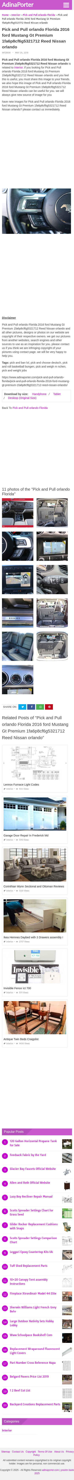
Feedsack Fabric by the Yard (28, 1155)
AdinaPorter (17, 4)
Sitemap (5, 1451)
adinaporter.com (50, 1470)
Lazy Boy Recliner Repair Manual (31, 1196)
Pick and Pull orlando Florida (30, 407)
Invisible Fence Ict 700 (17, 988)
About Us (59, 1451)
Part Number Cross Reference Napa (33, 1363)
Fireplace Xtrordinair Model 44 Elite (33, 1293)
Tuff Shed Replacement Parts (28, 1266)
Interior (6, 52)
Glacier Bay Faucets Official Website (33, 1169)
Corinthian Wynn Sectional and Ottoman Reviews (34, 886)
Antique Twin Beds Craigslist (21, 1039)
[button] (66, 4)
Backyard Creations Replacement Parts (35, 1404)
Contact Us (18, 1451)
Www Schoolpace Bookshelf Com (31, 1335)
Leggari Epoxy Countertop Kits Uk (31, 1252)
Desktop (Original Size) (22, 398)
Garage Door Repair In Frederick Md (26, 835)
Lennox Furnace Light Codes (21, 784)
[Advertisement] (37, 150)
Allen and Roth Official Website (30, 1182)
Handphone (39, 394)
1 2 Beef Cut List (20, 1390)
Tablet (56, 394)
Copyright (31, 1451)
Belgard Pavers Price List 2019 (29, 1376)
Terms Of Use (45, 1451)
